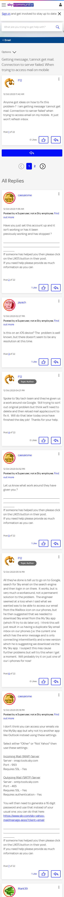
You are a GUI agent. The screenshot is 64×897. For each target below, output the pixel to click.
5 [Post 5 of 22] (9, 535)
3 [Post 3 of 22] (9, 354)
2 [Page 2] (34, 166)
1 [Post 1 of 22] (8, 132)
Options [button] (6, 52)
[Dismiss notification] (59, 14)
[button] (59, 79)
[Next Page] (42, 166)
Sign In (59, 5)
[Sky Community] (21, 5)
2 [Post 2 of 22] (9, 280)
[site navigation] (4, 5)
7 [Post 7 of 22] (9, 866)
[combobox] (29, 27)
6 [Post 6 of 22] (9, 673)
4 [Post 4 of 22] (9, 432)
